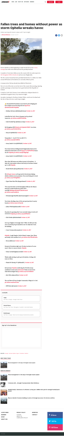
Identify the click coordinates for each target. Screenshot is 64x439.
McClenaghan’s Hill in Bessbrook (9, 75)
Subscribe (51, 2)
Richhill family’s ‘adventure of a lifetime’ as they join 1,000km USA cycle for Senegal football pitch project (34, 390)
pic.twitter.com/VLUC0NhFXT (26, 271)
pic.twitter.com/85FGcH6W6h (18, 118)
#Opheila (23, 127)
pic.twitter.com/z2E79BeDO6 (22, 214)
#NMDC (28, 127)
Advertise (35, 412)
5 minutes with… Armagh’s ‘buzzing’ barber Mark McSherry (23, 383)
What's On (4, 419)
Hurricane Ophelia (12, 353)
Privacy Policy (21, 412)
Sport (3, 417)
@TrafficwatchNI (9, 107)
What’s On (20, 1)
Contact (34, 414)
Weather (26, 353)
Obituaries (26, 1)
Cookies (19, 414)
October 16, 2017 (30, 111)
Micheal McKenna (6, 34)
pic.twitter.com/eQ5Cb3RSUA (12, 140)
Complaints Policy (22, 417)
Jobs (16, 1)
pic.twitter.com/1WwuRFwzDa (29, 237)
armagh (6, 353)
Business (3, 414)
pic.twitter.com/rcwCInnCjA (15, 203)
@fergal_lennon (11, 174)
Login (59, 2)
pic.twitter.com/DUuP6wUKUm (13, 129)
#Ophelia (16, 107)
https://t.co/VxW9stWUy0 (27, 150)
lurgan (17, 353)
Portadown (22, 353)
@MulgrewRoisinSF (15, 190)
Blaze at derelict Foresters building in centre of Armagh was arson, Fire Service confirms (31, 398)
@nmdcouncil (24, 190)
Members (32, 1)
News (13, 1)
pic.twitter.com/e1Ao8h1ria (12, 192)
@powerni (27, 105)
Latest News (4, 412)
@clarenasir (21, 270)
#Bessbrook (18, 127)
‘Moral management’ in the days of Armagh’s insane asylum (21, 362)
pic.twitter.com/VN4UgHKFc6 (12, 178)
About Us (19, 416)
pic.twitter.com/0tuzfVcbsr (12, 282)
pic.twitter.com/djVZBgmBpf (21, 152)
